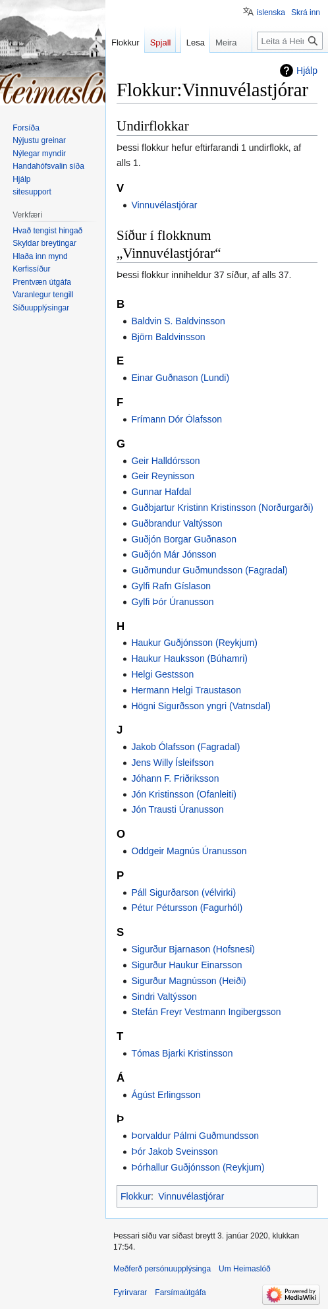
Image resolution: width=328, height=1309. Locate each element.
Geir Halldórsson (165, 460)
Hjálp (306, 70)
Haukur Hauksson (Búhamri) (189, 658)
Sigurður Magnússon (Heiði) (188, 980)
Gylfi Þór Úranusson (172, 601)
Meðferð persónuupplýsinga (162, 1268)
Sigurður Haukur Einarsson (186, 965)
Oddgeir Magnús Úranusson (188, 851)
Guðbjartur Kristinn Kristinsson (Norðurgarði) (222, 507)
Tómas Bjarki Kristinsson (181, 1053)
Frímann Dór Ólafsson (176, 419)
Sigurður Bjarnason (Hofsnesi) (193, 949)
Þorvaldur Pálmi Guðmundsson (195, 1135)
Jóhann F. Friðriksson (175, 778)
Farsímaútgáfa (180, 1292)
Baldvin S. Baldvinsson (178, 321)
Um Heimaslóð (245, 1268)
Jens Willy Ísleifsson (172, 762)
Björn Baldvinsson (168, 337)
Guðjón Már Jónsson (173, 554)
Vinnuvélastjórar (164, 205)
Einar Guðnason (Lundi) (180, 377)
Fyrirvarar (130, 1292)
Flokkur (136, 1196)
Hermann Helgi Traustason (186, 690)
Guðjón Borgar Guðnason (183, 539)
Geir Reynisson (162, 476)
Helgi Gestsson (162, 674)
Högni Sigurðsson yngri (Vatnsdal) (200, 706)
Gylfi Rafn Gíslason (171, 586)
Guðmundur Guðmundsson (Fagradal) (209, 570)
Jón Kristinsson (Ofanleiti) (183, 794)
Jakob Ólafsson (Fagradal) (185, 747)
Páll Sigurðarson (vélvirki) (183, 892)
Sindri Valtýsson (163, 996)
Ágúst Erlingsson (165, 1095)
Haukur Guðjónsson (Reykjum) (194, 642)
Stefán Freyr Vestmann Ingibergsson (206, 1011)
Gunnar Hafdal (161, 491)
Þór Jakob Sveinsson (174, 1151)
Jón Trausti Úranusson (177, 809)
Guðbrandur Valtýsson (176, 523)
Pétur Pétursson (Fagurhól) (186, 907)
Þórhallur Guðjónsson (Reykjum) (197, 1167)
